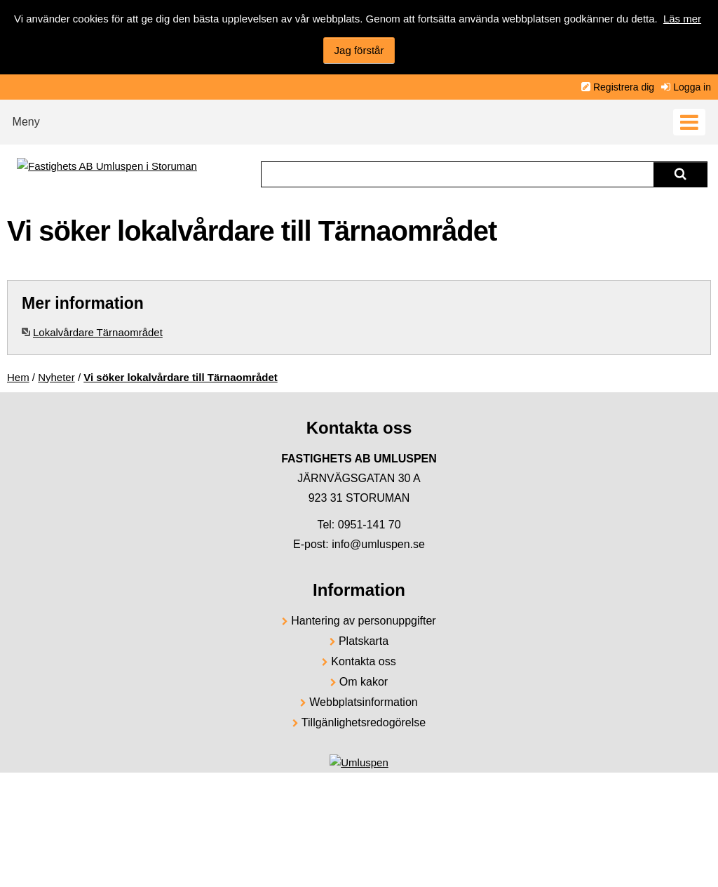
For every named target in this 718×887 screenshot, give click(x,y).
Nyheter (56, 377)
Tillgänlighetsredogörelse (364, 722)
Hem (18, 377)
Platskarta (363, 641)
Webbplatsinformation (363, 702)
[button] (359, 118)
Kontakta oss (363, 661)
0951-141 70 (369, 525)
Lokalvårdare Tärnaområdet (98, 332)
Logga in (692, 87)
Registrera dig (623, 87)
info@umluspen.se (378, 544)
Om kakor (363, 682)
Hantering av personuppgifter (363, 621)
